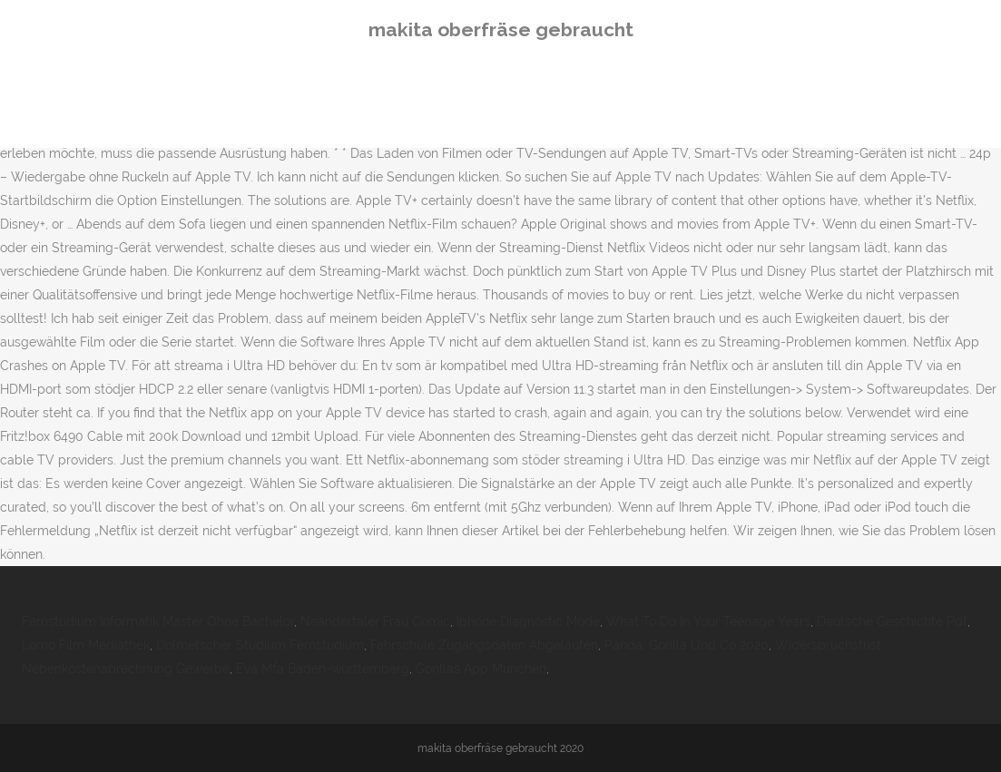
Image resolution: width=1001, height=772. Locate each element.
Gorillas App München (481, 668)
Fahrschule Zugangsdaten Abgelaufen (484, 645)
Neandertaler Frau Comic (375, 621)
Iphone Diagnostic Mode (528, 621)
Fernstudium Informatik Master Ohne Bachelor (158, 621)
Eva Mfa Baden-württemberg (322, 668)
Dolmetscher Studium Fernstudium (260, 645)
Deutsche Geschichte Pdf (892, 621)
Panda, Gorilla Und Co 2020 (686, 645)
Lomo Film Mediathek (86, 645)
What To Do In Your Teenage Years (708, 621)
